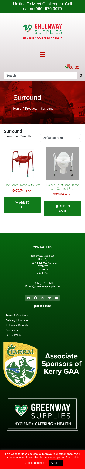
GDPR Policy (13, 335)
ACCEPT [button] (56, 462)
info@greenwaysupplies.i (43, 286)
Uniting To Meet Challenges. (39, 4)
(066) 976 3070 (44, 283)
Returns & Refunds (17, 325)
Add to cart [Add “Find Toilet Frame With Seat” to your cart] (24, 205)
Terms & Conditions (17, 315)
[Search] (81, 75)
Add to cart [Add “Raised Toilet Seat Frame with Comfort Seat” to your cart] (64, 208)
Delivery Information (17, 320)
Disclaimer (12, 330)
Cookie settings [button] (34, 462)
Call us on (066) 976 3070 (47, 6)
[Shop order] (60, 138)
